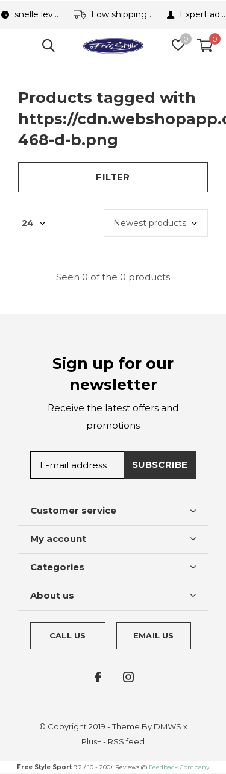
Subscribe (160, 464)
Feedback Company (179, 767)
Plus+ (91, 741)
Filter (113, 177)
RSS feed (126, 741)
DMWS (167, 726)
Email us (153, 635)
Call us (67, 635)
